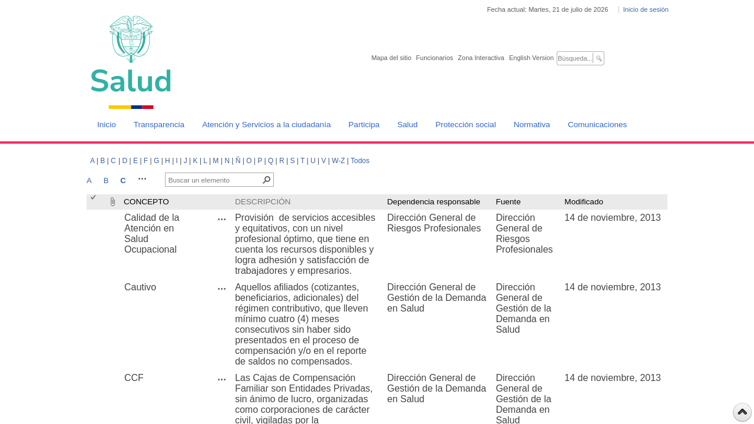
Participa (364, 124)
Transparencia (159, 124)
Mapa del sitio (391, 57)
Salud (407, 124)
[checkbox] (94, 201)
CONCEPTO (146, 201)
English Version (531, 57)
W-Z (338, 161)
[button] (142, 178)
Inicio (106, 124)
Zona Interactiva (481, 57)
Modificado (583, 201)
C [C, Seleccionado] (122, 180)
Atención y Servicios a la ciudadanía (266, 124)
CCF (134, 378)
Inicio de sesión (646, 9)
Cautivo (140, 287)
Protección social (465, 124)
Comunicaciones (597, 124)
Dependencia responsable (433, 201)
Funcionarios (434, 57)
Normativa (532, 124)
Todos (359, 161)
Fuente (508, 201)
